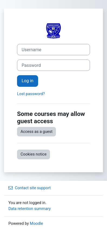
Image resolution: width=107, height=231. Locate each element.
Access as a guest (36, 131)
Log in (28, 80)
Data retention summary (29, 208)
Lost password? (31, 93)
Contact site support (29, 187)
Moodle (36, 223)
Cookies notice (33, 154)
